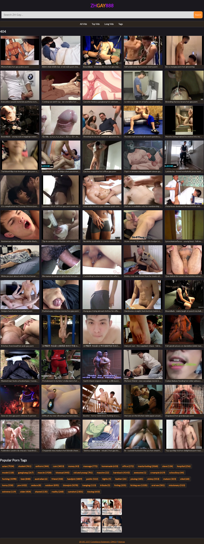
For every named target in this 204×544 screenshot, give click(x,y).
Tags (120, 24)
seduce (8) (36, 485)
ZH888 (102, 5)
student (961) (24, 466)
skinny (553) (153, 479)
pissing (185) (137, 479)
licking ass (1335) (138, 485)
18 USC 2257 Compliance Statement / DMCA (98, 542)
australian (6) (41, 479)
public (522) (92, 479)
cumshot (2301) (75, 491)
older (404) (25, 491)
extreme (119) (9, 491)
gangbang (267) (25, 472)
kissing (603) (93, 491)
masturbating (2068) (148, 466)
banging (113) (89, 485)
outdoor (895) (52, 485)
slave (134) (167, 466)
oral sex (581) (158, 485)
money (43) (73, 466)
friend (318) (57, 479)
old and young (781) (83, 472)
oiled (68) (184, 479)
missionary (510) (177, 485)
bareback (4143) (121, 472)
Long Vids (109, 24)
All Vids (83, 24)
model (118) (8, 472)
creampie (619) (157, 472)
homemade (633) (110, 466)
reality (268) (58, 491)
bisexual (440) (62, 472)
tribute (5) (105, 485)
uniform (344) (42, 466)
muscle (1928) (44, 472)
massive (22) (103, 472)
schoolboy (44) (176, 472)
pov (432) (22, 485)
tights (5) (106, 479)
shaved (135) (41, 491)
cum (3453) (58, 466)
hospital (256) (183, 466)
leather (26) (120, 479)
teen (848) (25, 479)
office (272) (128, 466)
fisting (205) (120, 485)
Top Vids (96, 24)
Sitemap (121, 542)
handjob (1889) (74, 479)
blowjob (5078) (70, 485)
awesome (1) (140, 472)
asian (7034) (8, 466)
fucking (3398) (9, 479)
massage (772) (90, 466)
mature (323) (169, 479)
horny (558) (7, 485)
